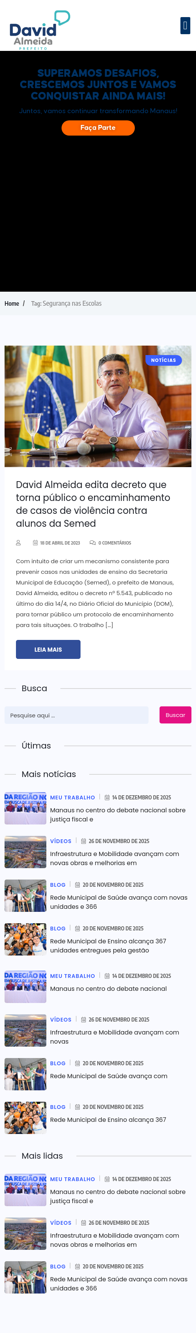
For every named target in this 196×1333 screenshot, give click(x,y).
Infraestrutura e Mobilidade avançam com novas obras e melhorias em (114, 858)
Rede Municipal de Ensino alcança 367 (108, 1119)
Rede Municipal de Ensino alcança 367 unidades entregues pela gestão (108, 946)
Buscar (175, 715)
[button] (185, 25)
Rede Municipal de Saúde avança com (109, 1076)
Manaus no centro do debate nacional (108, 988)
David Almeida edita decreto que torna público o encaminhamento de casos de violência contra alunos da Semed (93, 504)
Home (12, 303)
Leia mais (48, 650)
